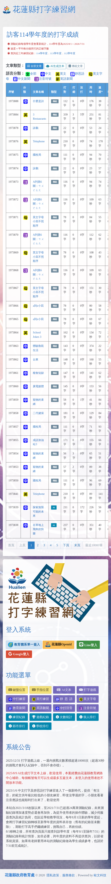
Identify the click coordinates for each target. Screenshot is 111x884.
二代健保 (38, 413)
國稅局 (37, 154)
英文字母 (87, 699)
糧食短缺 (38, 372)
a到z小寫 (38, 305)
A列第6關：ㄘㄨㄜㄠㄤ (38, 186)
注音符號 (42, 78)
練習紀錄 (17, 717)
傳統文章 (76, 66)
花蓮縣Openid (58, 645)
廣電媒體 (38, 386)
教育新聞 (16, 708)
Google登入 (18, 654)
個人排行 (87, 717)
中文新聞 (21, 78)
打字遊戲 (87, 689)
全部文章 (34, 66)
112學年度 (69, 53)
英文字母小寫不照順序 (38, 221)
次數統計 (64, 717)
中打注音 (64, 708)
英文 (60, 73)
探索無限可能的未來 (38, 511)
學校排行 (40, 726)
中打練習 (16, 699)
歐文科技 (100, 875)
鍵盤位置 (16, 689)
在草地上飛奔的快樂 (38, 529)
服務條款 (68, 875)
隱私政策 (53, 875)
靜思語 (77, 73)
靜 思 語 (64, 699)
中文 (45, 73)
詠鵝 (35, 127)
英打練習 (40, 699)
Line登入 (88, 644)
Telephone (39, 141)
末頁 (77, 545)
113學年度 (55, 53)
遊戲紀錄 (40, 717)
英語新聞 (64, 78)
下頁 (66, 545)
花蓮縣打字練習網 (44, 9)
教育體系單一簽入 (24, 645)
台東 (35, 359)
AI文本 (64, 689)
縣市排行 (17, 726)
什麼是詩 (38, 101)
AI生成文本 (55, 66)
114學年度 (42, 53)
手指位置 (40, 689)
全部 (30, 73)
